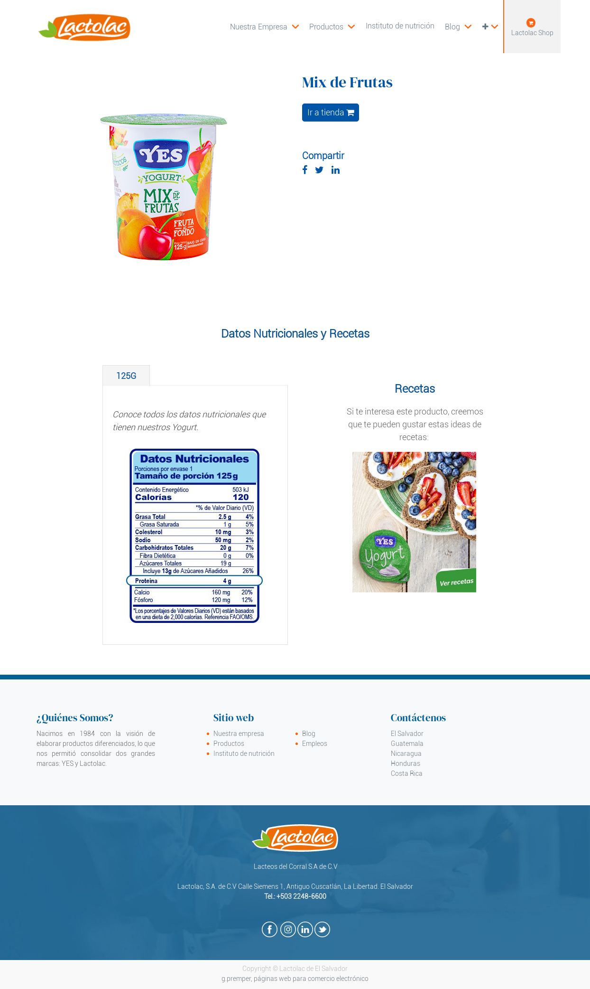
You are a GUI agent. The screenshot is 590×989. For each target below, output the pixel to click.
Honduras (405, 763)
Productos (228, 743)
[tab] (126, 375)
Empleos (314, 743)
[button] (490, 26)
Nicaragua (406, 753)
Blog (308, 733)
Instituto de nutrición (244, 753)
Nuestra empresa (238, 733)
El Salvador (407, 733)
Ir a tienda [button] (330, 112)
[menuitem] (332, 26)
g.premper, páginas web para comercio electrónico (295, 978)
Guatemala (407, 743)
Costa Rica (407, 773)
